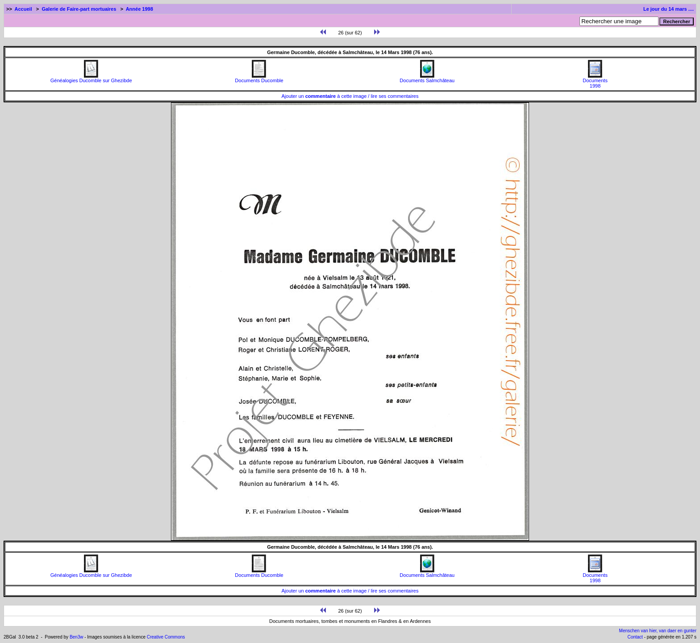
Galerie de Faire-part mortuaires (79, 9)
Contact (634, 637)
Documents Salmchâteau (427, 78)
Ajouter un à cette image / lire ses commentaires (350, 96)
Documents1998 (595, 80)
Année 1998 (139, 9)
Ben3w (76, 637)
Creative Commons (166, 637)
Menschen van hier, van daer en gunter (657, 630)
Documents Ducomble (259, 78)
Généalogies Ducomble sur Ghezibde (91, 78)
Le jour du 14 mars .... (668, 9)
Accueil (23, 9)
